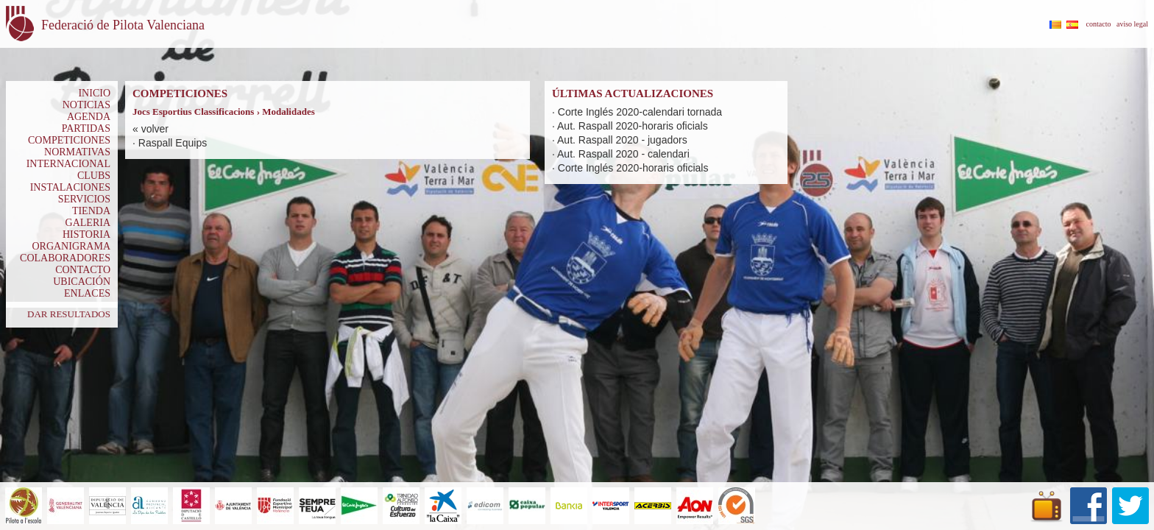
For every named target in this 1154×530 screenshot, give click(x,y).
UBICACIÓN (81, 281)
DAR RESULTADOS (68, 313)
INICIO (94, 93)
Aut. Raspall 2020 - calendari (623, 154)
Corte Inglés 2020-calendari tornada (640, 112)
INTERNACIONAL (68, 163)
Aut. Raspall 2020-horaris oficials (632, 126)
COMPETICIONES (69, 140)
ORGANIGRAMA (71, 246)
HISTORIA (86, 234)
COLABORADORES (65, 258)
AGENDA (88, 116)
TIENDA (91, 210)
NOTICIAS (86, 104)
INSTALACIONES (70, 187)
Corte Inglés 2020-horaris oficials (633, 168)
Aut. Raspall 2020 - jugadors (622, 140)
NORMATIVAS (77, 152)
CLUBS (93, 175)
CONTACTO (82, 269)
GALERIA (88, 222)
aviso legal (1132, 24)
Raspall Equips (172, 143)
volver (155, 129)
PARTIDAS (86, 128)
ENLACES (87, 293)
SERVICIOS (84, 199)
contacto (1098, 24)
